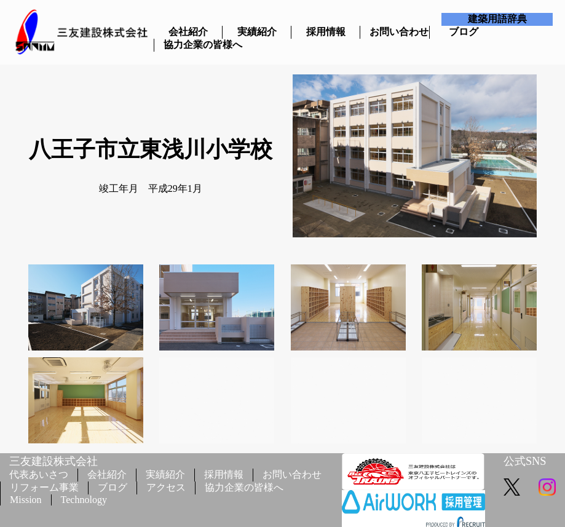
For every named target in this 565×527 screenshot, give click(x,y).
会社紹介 (188, 31)
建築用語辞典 (497, 19)
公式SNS (525, 461)
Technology (84, 499)
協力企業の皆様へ (188, 44)
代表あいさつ (38, 474)
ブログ (463, 31)
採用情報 (326, 31)
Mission (26, 499)
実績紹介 (257, 31)
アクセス (166, 487)
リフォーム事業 (44, 487)
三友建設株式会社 (53, 461)
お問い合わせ (394, 31)
